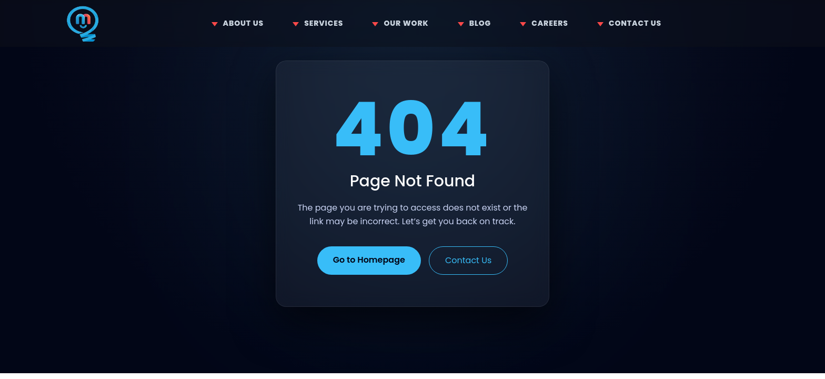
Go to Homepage (369, 260)
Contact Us (468, 260)
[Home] (82, 23)
